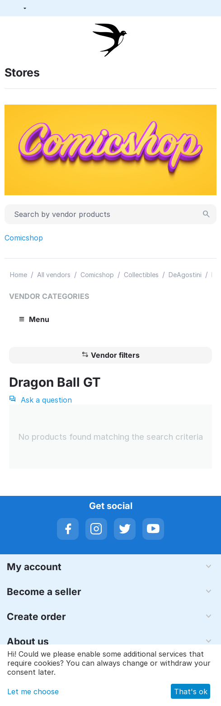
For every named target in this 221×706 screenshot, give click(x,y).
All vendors (54, 275)
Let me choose (33, 691)
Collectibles (141, 275)
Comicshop (24, 237)
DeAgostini (185, 275)
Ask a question (40, 399)
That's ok (190, 691)
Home (18, 275)
